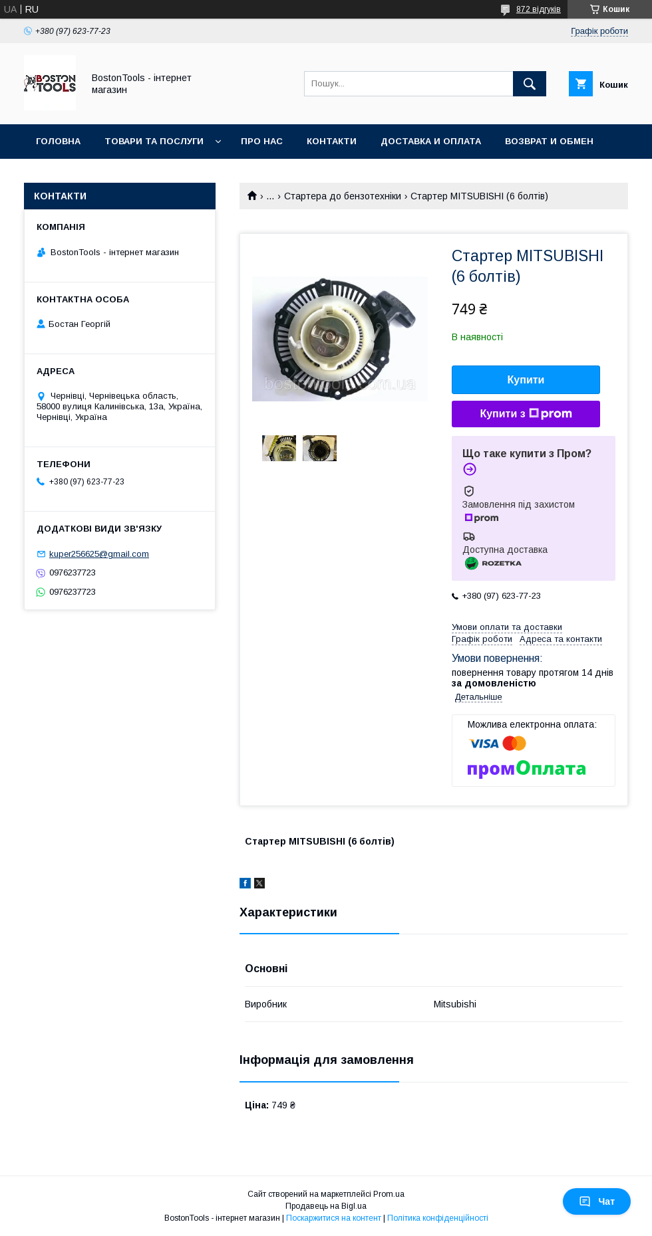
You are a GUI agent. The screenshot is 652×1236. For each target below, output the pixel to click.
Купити (526, 379)
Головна (58, 141)
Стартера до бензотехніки (342, 196)
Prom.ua (389, 1194)
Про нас (262, 141)
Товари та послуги (154, 141)
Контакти (332, 141)
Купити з (525, 414)
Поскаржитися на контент (333, 1218)
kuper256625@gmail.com (99, 554)
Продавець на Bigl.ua (326, 1206)
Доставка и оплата (431, 141)
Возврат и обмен (549, 141)
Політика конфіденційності (437, 1218)
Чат (597, 1201)
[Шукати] (529, 83)
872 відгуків (538, 9)
